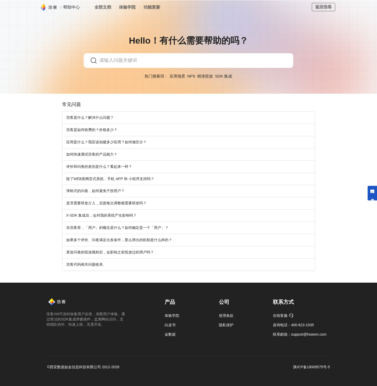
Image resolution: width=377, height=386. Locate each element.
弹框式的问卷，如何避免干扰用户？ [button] (95, 191)
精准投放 (205, 76)
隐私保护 (226, 325)
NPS (191, 76)
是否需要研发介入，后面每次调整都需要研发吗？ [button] (106, 203)
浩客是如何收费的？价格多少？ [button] (91, 130)
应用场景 (177, 76)
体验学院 (127, 7)
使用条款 (226, 315)
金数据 (170, 334)
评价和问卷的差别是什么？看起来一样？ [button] (99, 166)
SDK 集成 (223, 76)
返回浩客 (323, 7)
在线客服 (283, 315)
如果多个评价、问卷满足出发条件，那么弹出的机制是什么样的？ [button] (119, 240)
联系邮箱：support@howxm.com (300, 334)
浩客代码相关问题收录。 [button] (86, 264)
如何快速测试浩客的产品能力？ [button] (91, 154)
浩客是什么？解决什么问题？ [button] (90, 117)
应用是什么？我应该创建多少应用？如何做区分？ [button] (106, 142)
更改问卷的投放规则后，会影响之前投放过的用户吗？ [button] (110, 252)
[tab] (188, 117)
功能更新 (151, 7)
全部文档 (102, 7)
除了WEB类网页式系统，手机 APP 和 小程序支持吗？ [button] (110, 179)
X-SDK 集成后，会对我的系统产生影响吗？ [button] (101, 215)
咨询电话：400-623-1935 (293, 325)
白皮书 (170, 325)
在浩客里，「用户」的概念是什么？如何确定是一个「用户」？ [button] (117, 227)
